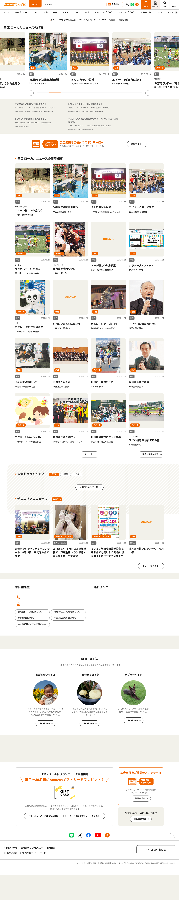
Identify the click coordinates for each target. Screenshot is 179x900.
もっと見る (89, 454)
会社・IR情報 (11, 848)
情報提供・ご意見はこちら (30, 612)
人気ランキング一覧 (89, 487)
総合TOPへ (49, 4)
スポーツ (66, 12)
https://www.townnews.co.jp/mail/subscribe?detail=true (34, 111)
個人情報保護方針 (11, 853)
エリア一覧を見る (150, 566)
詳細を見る (136, 144)
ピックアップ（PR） (104, 12)
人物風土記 (146, 12)
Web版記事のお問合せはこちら (32, 624)
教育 (55, 12)
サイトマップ (40, 853)
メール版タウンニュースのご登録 (84, 816)
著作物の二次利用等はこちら (67, 612)
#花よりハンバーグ (87, 20)
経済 (87, 12)
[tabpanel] (48, 60)
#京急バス (123, 20)
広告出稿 (115, 4)
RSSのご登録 (140, 819)
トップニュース (22, 12)
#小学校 (102, 20)
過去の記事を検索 (150, 454)
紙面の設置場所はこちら (65, 618)
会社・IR (155, 7)
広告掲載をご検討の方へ (32, 848)
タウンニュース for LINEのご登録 (43, 816)
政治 (78, 12)
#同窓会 (112, 20)
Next (147, 93)
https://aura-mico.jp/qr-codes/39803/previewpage (85, 111)
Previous (31, 93)
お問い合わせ (158, 849)
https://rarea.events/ (22, 126)
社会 (46, 12)
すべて (6, 12)
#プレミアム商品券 (67, 20)
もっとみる (45, 723)
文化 (36, 12)
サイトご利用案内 (26, 853)
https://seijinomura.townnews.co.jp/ (80, 129)
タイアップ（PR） (127, 12)
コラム (159, 12)
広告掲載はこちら (26, 618)
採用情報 (51, 848)
